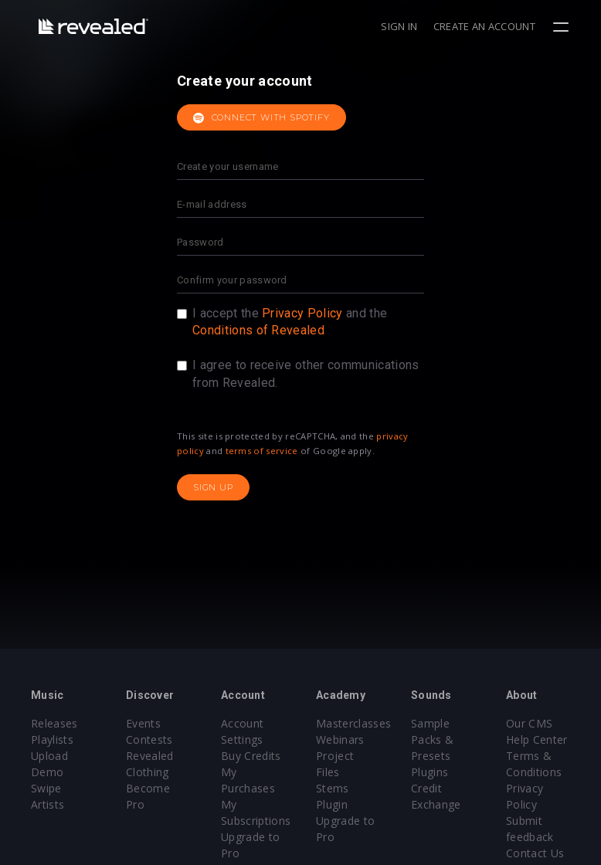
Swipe (46, 788)
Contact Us (535, 853)
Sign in (399, 26)
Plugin (332, 804)
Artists (47, 804)
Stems (332, 788)
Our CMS (529, 723)
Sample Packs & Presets (432, 739)
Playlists (52, 739)
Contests (149, 739)
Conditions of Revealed (258, 330)
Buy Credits (251, 755)
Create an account (484, 26)
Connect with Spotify (261, 118)
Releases (54, 723)
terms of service (262, 450)
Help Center (537, 739)
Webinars (340, 739)
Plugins (429, 772)
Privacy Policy (302, 313)
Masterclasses (353, 723)
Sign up (213, 487)
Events (143, 723)
